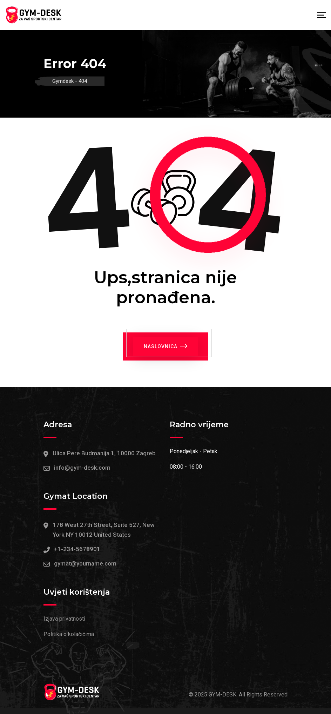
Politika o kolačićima (68, 634)
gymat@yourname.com (85, 563)
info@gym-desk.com (82, 467)
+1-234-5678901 (77, 549)
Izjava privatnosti (64, 618)
